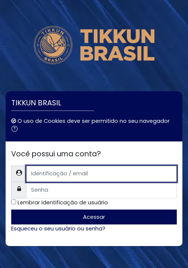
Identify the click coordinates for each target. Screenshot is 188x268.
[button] (16, 129)
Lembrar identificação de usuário (63, 202)
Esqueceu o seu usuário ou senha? (58, 228)
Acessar (94, 217)
